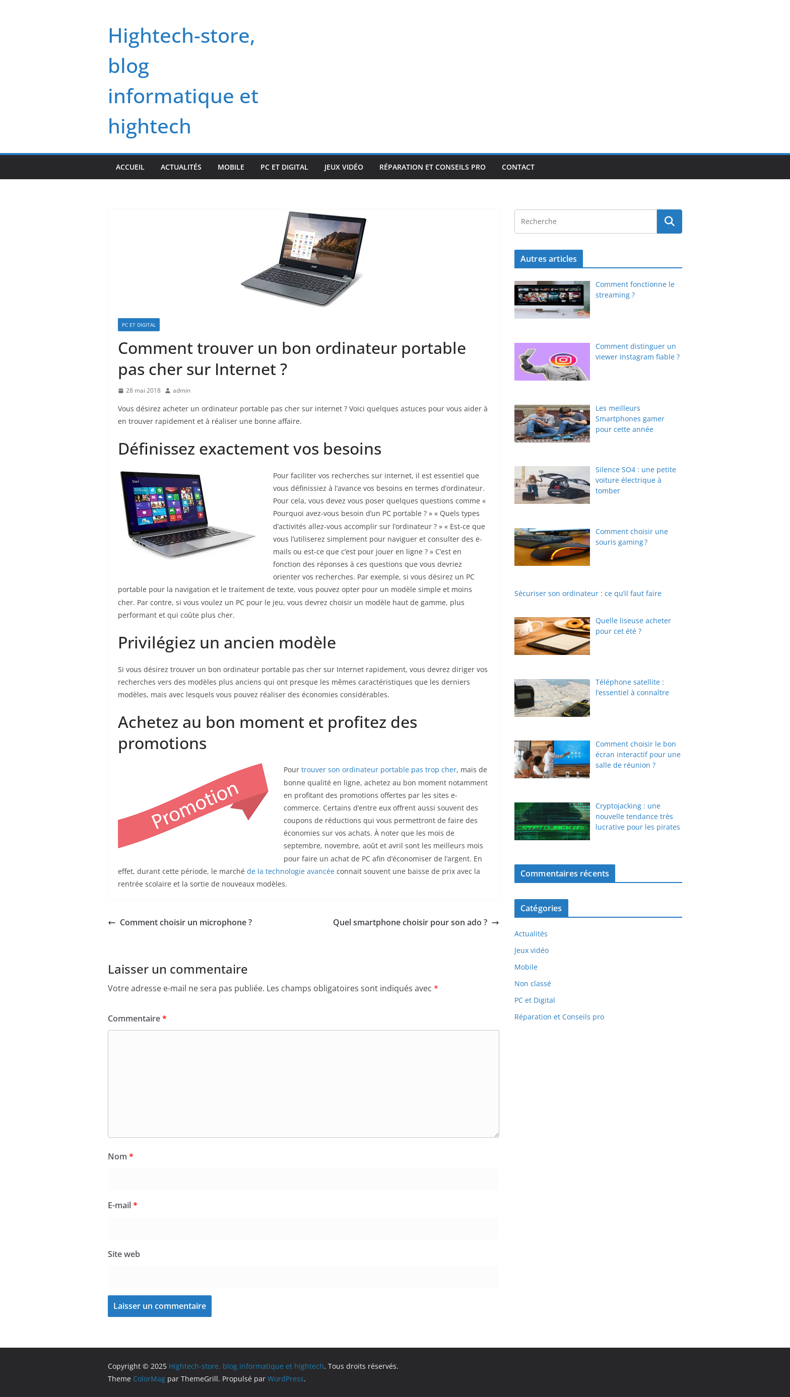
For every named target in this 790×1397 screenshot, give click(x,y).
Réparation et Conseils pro (432, 167)
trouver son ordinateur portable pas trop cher (378, 769)
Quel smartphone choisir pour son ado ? (416, 922)
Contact (518, 167)
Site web (124, 1254)
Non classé (532, 983)
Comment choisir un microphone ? (180, 922)
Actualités (181, 167)
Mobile (231, 167)
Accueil (130, 167)
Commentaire (137, 1018)
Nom (121, 1156)
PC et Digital (284, 167)
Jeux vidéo (343, 167)
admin (181, 390)
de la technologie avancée (291, 871)
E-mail (123, 1205)
